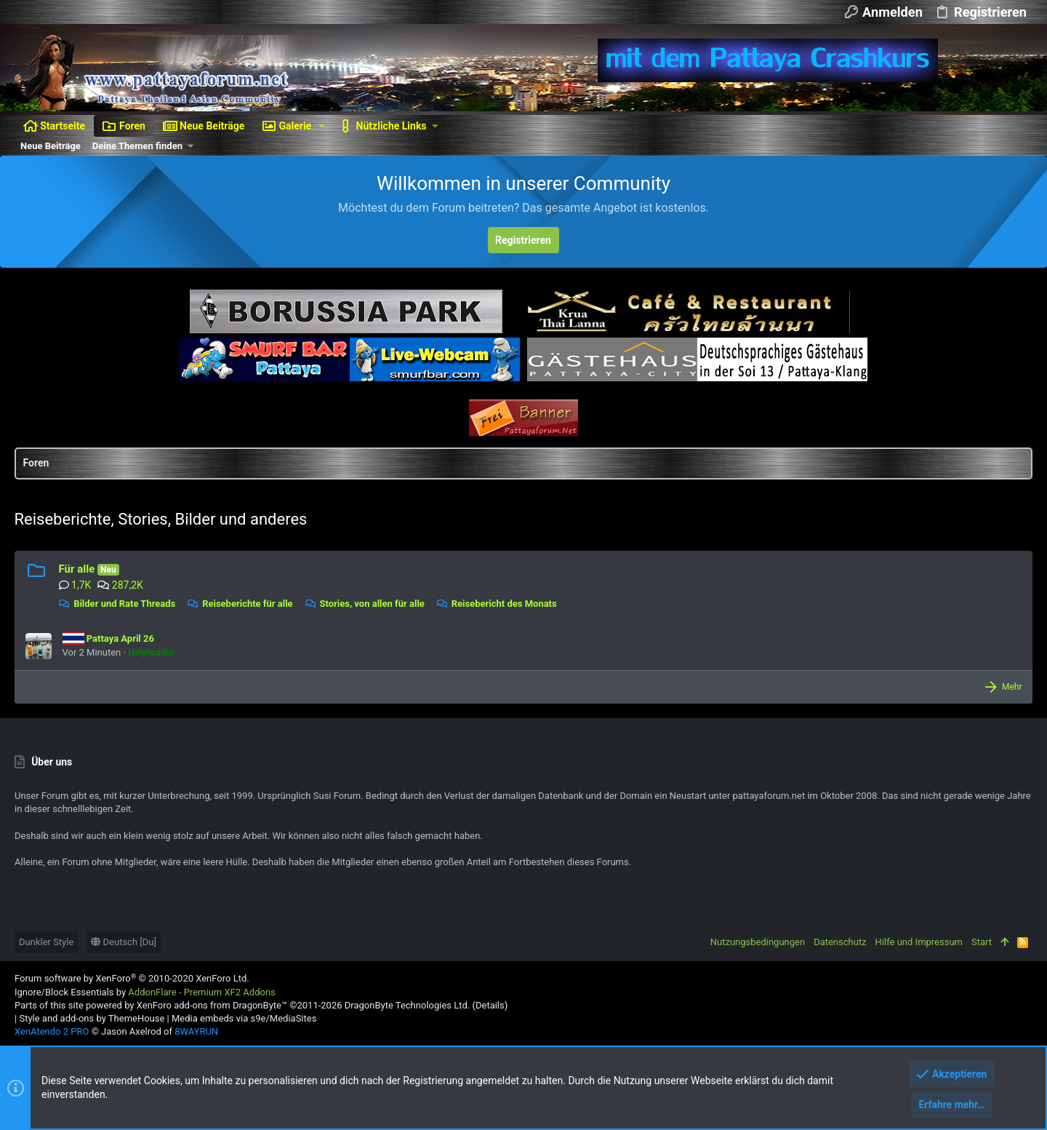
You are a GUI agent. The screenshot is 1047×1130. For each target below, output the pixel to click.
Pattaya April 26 (108, 638)
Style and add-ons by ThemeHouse (91, 1018)
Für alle (77, 569)
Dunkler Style (46, 941)
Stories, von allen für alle (365, 603)
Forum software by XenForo (132, 978)
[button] (322, 126)
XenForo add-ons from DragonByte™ (212, 1005)
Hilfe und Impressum (919, 941)
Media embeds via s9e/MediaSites (244, 1018)
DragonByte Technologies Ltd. (407, 1005)
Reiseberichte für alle (240, 603)
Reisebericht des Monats (497, 603)
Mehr (1011, 687)
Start (981, 941)
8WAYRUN (196, 1031)
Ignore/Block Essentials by (145, 992)
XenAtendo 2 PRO (52, 1031)
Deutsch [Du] (123, 941)
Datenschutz (840, 941)
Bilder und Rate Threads (117, 603)
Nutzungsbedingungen (757, 941)
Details (490, 1005)
